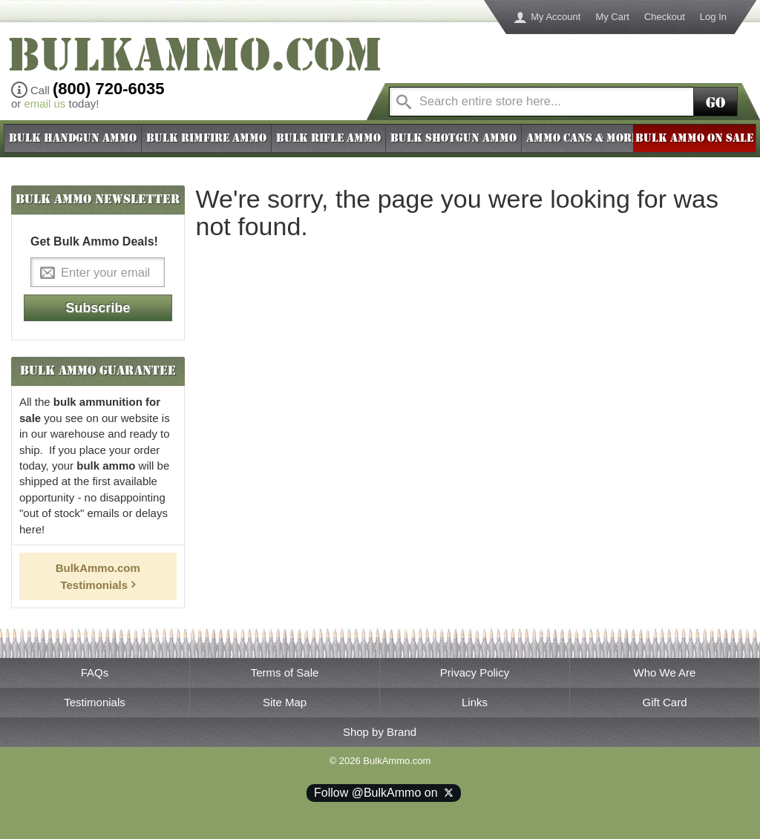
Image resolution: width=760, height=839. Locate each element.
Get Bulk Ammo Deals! (94, 241)
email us (45, 103)
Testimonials (94, 702)
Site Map (285, 702)
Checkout (664, 16)
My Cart (612, 16)
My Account (555, 16)
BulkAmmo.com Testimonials (98, 576)
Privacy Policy (474, 672)
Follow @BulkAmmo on (383, 792)
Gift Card (664, 702)
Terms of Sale (285, 672)
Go (715, 102)
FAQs (95, 672)
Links (475, 702)
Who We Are (665, 672)
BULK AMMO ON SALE (694, 138)
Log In (713, 16)
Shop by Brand (379, 732)
